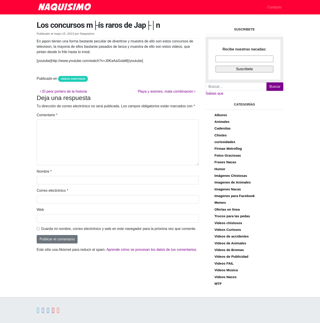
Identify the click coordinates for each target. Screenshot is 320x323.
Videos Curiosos (227, 229)
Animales (222, 122)
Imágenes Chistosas (230, 175)
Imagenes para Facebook (234, 196)
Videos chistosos (73, 79)
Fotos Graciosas (227, 155)
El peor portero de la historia (63, 91)
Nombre (44, 171)
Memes (220, 202)
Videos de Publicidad (231, 256)
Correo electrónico (52, 190)
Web (40, 209)
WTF (218, 283)
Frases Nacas (225, 162)
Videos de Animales (230, 243)
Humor (219, 169)
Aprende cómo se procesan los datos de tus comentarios (151, 249)
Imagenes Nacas (227, 189)
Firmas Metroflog (228, 148)
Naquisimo (87, 33)
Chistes (220, 135)
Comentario (47, 115)
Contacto (274, 7)
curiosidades (224, 142)
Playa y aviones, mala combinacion (167, 91)
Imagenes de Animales (232, 182)
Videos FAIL (224, 263)
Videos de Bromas (229, 250)
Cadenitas (222, 128)
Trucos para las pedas (232, 216)
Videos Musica (226, 270)
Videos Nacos (225, 277)
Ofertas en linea (227, 209)
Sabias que (214, 93)
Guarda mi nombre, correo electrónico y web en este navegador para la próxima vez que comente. (118, 229)
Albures (220, 115)
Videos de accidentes (231, 236)
